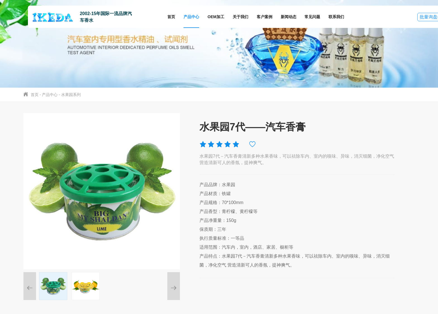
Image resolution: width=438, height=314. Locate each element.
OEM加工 (216, 17)
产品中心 (191, 17)
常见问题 (312, 17)
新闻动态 (288, 17)
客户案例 (264, 17)
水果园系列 (71, 94)
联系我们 (336, 17)
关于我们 (240, 17)
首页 (171, 17)
